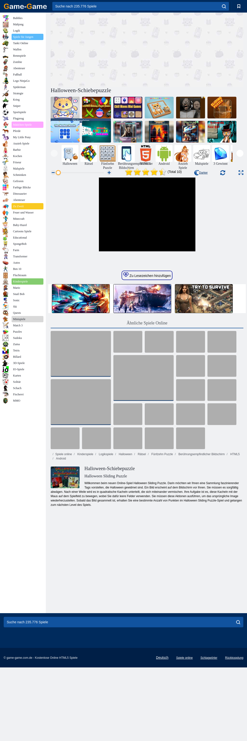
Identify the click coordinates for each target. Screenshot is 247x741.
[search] (224, 6)
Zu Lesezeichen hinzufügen (147, 348)
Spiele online (63, 527)
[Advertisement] (98, 49)
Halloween (125, 527)
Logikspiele (105, 527)
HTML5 (234, 527)
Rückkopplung (234, 731)
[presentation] (54, 153)
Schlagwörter (208, 731)
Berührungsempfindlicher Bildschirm (201, 527)
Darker (201, 172)
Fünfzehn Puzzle (162, 527)
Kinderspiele (84, 527)
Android (60, 532)
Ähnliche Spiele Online (147, 396)
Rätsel (141, 527)
